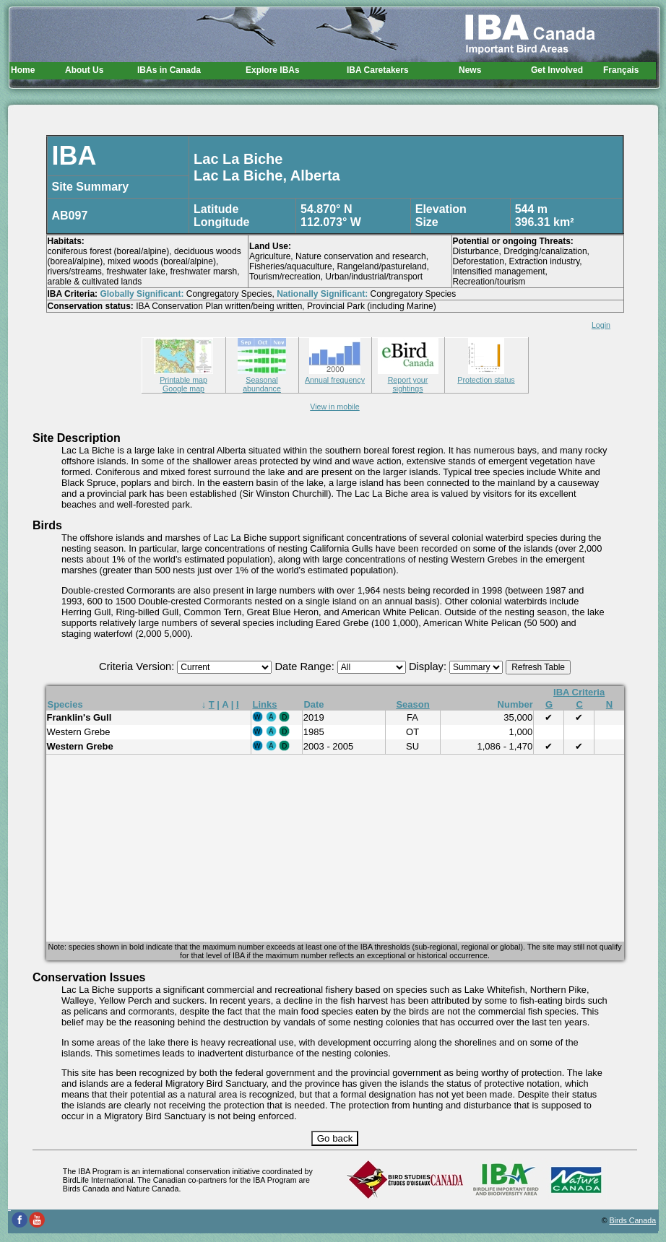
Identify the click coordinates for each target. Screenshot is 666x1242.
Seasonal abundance (262, 380)
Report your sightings (408, 380)
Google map (183, 388)
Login (601, 325)
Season (412, 704)
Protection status (485, 375)
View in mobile (335, 406)
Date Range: (305, 666)
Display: (429, 666)
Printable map (183, 375)
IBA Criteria (579, 692)
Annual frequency (335, 375)
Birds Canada (633, 1220)
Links (265, 704)
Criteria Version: (138, 666)
